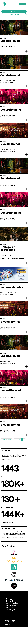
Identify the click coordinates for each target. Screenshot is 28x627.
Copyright (10, 610)
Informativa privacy (11, 606)
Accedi (22, 4)
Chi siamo (10, 599)
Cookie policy (12, 603)
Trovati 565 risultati (6, 439)
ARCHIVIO (14, 11)
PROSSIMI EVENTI (14, 14)
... (4, 442)
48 (7, 442)
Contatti (9, 601)
